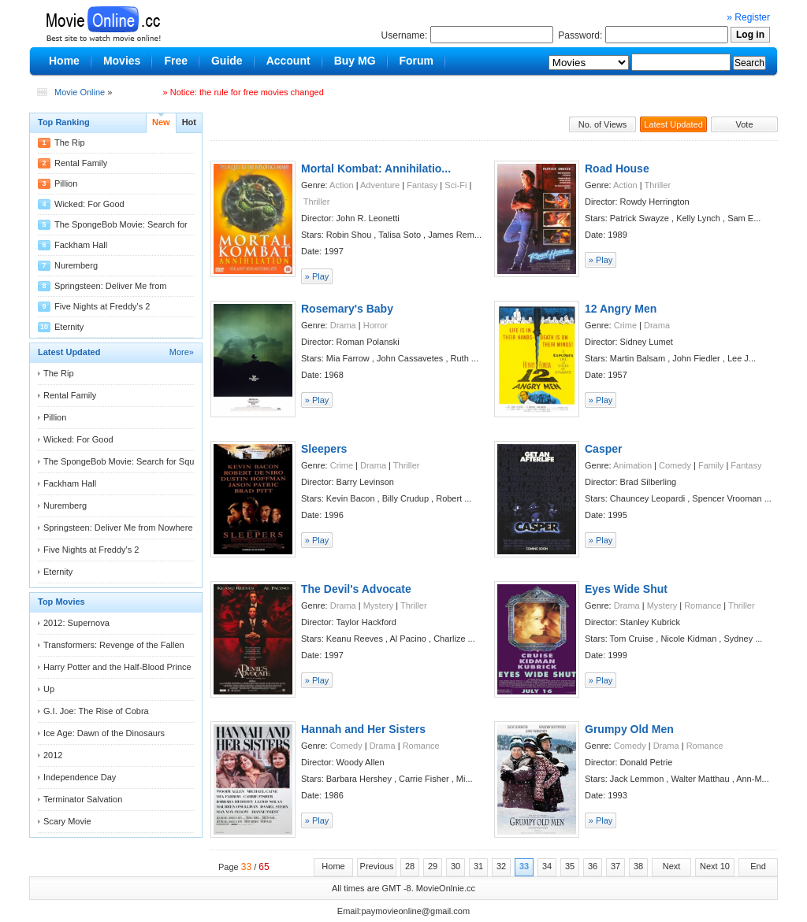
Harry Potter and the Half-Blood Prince (117, 667)
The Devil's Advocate (356, 589)
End (758, 866)
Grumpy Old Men (629, 729)
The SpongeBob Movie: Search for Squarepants (135, 461)
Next (672, 866)
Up (48, 689)
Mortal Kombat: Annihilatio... (376, 168)
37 (615, 866)
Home (333, 866)
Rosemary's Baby (347, 308)
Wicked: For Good (89, 204)
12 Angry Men (620, 308)
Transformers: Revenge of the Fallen (113, 645)
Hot (189, 122)
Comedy (675, 465)
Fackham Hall (80, 245)
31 (478, 866)
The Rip (69, 142)
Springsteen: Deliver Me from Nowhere (118, 527)
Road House (617, 168)
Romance (702, 605)
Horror (375, 325)
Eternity (69, 326)
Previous (377, 866)
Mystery (378, 605)
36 (592, 866)
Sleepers (324, 448)
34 (547, 866)
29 (432, 866)
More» (181, 352)
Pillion (65, 183)
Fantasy (422, 185)
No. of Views (602, 124)
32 (501, 866)
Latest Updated (673, 124)
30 (455, 866)
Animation (632, 465)
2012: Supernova (76, 623)
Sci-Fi (455, 185)
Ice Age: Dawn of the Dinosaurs (104, 733)
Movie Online (79, 92)
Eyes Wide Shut (626, 589)
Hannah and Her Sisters (363, 729)
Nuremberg (76, 265)
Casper (603, 448)
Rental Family (80, 163)
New (161, 122)
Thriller (316, 201)
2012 (52, 755)
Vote (744, 124)
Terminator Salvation (82, 799)
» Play (317, 276)
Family (710, 465)
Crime (625, 325)
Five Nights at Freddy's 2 (102, 306)
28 (410, 866)
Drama (343, 325)
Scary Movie (67, 821)
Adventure (380, 185)
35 (570, 866)
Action (341, 185)
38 (638, 866)
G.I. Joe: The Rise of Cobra (96, 711)
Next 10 (715, 866)
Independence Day (79, 777)
